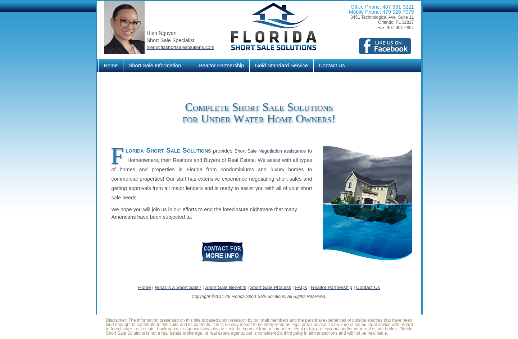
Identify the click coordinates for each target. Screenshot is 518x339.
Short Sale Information (156, 66)
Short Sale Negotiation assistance (270, 151)
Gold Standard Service (281, 65)
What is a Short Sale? (178, 287)
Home (111, 65)
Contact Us (332, 65)
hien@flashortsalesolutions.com (180, 47)
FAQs (301, 287)
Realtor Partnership (221, 65)
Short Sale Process (270, 287)
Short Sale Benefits (225, 287)
